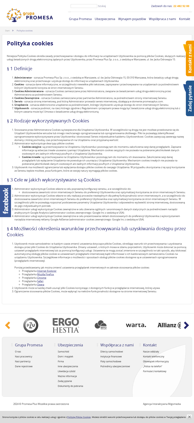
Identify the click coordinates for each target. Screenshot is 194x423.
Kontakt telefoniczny (153, 356)
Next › (186, 325)
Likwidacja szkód (66, 371)
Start (7, 30)
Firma (61, 361)
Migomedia (174, 404)
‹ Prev (7, 325)
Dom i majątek (65, 356)
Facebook (5, 201)
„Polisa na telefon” (152, 366)
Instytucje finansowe (111, 356)
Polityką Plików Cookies (79, 417)
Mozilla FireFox (45, 274)
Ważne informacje (67, 376)
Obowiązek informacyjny (156, 361)
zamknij (189, 416)
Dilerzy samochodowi (111, 351)
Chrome (41, 277)
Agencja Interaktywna (155, 404)
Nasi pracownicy (23, 356)
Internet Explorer (46, 271)
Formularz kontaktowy (154, 371)
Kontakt (184, 19)
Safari (40, 281)
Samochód (63, 351)
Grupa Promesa (80, 19)
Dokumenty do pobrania (70, 385)
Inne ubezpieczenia (68, 366)
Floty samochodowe (110, 361)
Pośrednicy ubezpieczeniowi (115, 366)
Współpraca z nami (162, 19)
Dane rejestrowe (24, 366)
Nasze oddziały (151, 351)
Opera (40, 284)
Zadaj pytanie (65, 381)
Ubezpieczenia (105, 19)
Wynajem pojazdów (132, 19)
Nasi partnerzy (23, 361)
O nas (18, 351)
